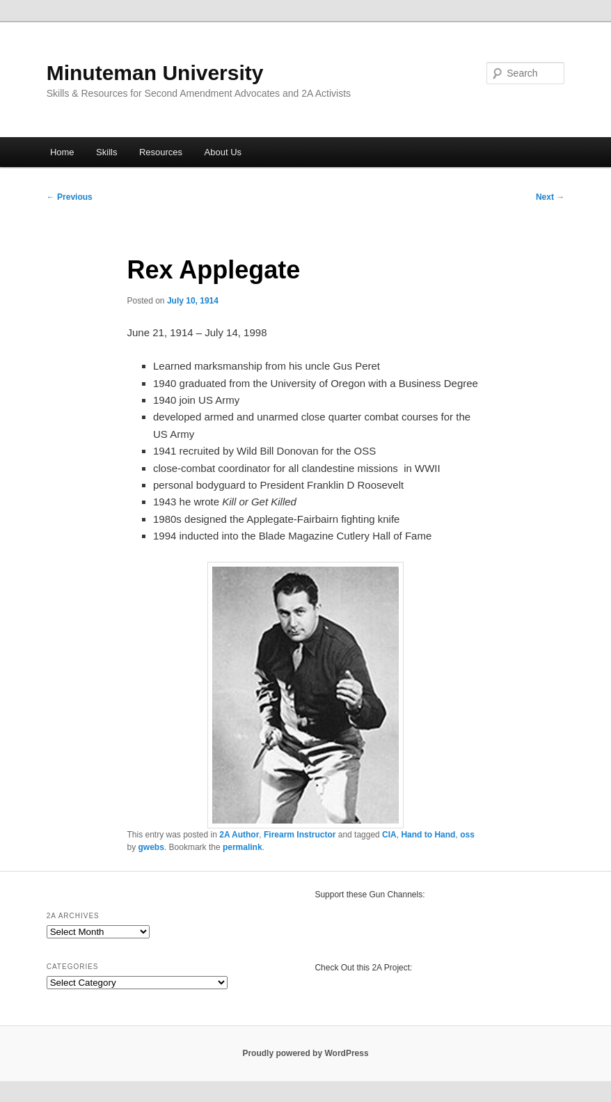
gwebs (151, 847)
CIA (389, 835)
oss (467, 835)
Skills (106, 152)
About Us (223, 152)
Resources (160, 152)
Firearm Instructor (299, 835)
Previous (70, 197)
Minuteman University (155, 72)
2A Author (239, 835)
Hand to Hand (428, 835)
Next (550, 197)
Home (62, 152)
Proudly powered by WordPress (305, 1053)
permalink (242, 847)
